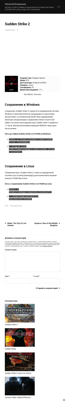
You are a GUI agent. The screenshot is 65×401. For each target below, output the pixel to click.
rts (7, 206)
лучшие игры (16, 206)
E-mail (37, 276)
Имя (7, 276)
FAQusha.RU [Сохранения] (15, 4)
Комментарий (10, 250)
